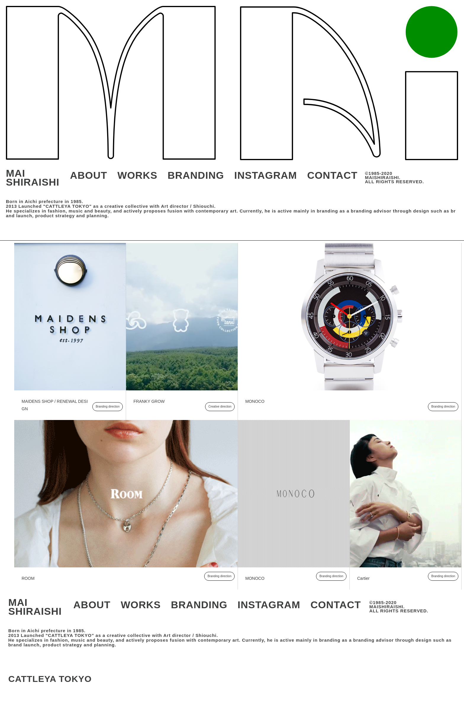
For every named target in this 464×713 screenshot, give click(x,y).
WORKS (137, 175)
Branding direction (108, 406)
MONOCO (255, 401)
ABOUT (88, 175)
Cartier (363, 578)
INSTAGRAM (265, 175)
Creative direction (219, 406)
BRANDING (195, 175)
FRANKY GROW (149, 401)
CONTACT (332, 175)
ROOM (28, 578)
